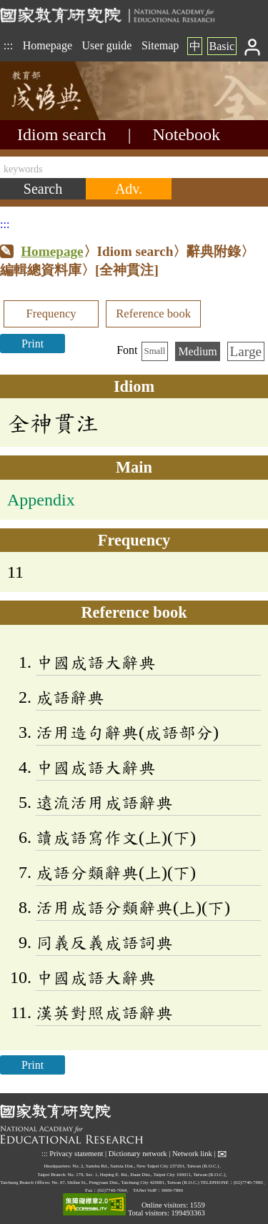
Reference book (153, 313)
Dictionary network (138, 1154)
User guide (107, 45)
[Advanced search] (129, 188)
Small (155, 351)
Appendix (41, 499)
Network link (192, 1154)
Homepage (47, 45)
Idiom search (61, 134)
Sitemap (160, 45)
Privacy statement (76, 1154)
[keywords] (134, 167)
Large (246, 351)
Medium (197, 351)
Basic (221, 46)
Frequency (51, 313)
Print (32, 343)
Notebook (186, 134)
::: (8, 45)
